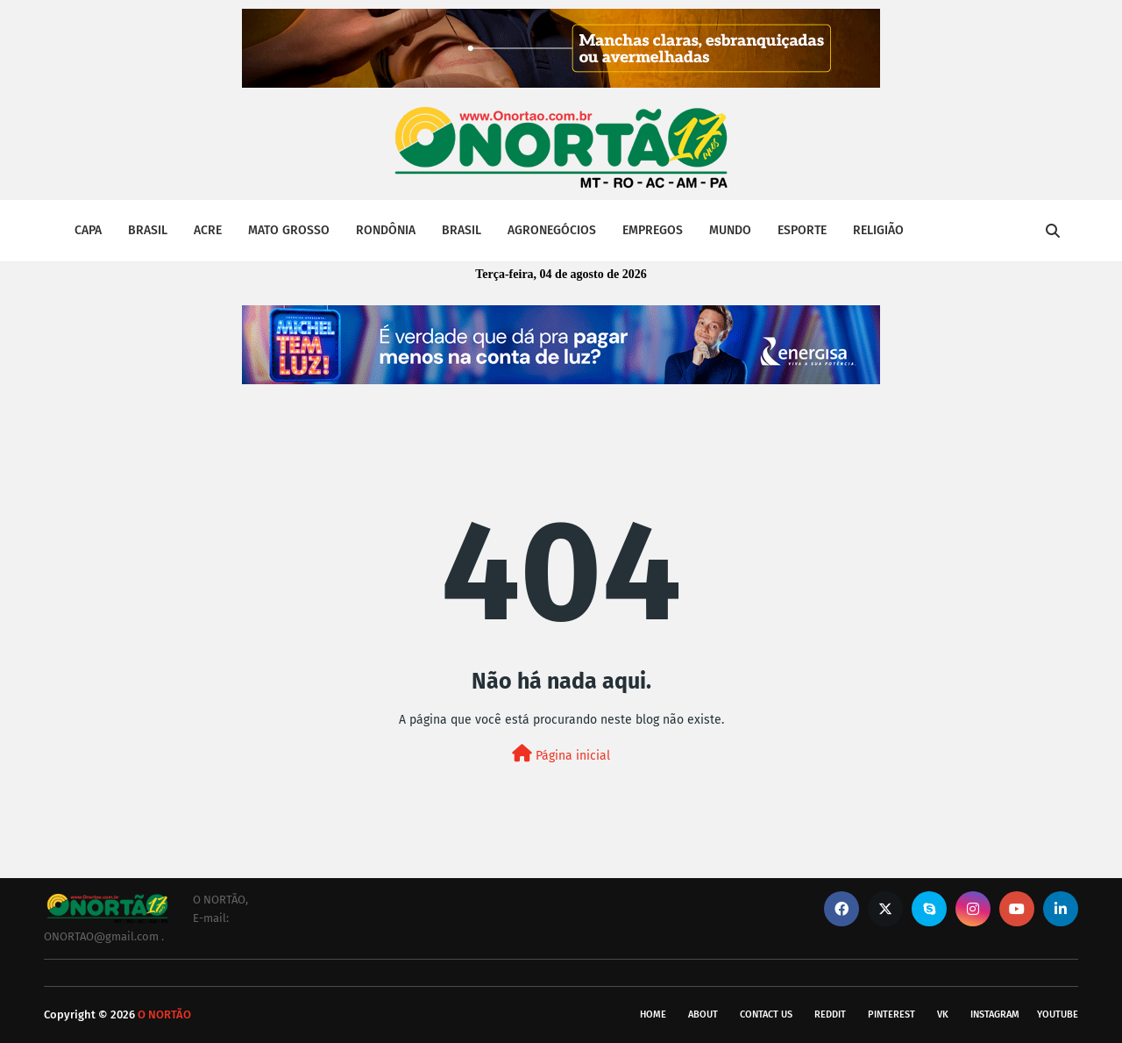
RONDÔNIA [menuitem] (385, 230)
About (703, 1014)
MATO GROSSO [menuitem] (289, 230)
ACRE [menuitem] (208, 230)
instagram (994, 1014)
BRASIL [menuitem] (147, 230)
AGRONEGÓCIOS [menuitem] (552, 230)
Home (653, 1014)
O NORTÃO (164, 1014)
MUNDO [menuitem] (730, 230)
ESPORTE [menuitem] (802, 230)
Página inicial (561, 754)
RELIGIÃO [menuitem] (878, 230)
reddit (830, 1014)
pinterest (891, 1014)
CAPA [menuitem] (88, 230)
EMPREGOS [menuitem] (652, 230)
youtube (1057, 1014)
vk (942, 1014)
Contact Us (766, 1014)
